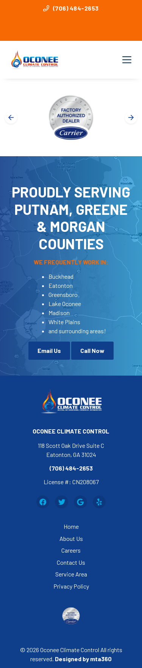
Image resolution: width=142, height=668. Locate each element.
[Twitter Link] (61, 502)
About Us (71, 538)
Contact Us (71, 562)
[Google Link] (80, 502)
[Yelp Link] (99, 502)
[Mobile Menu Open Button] (127, 59)
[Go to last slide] (11, 118)
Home (71, 526)
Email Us (49, 350)
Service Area (71, 574)
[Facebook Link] (43, 502)
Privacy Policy (71, 586)
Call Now (92, 350)
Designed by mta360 (83, 658)
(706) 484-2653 (71, 8)
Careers (71, 550)
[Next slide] (131, 118)
